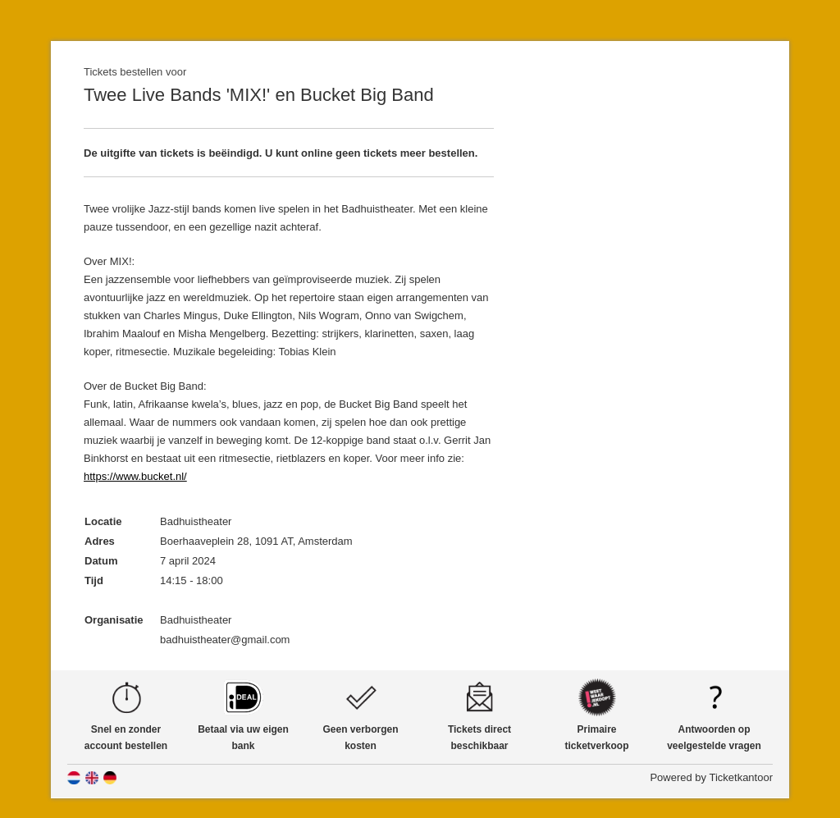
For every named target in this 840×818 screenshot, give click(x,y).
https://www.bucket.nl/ (135, 476)
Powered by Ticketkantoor (711, 777)
